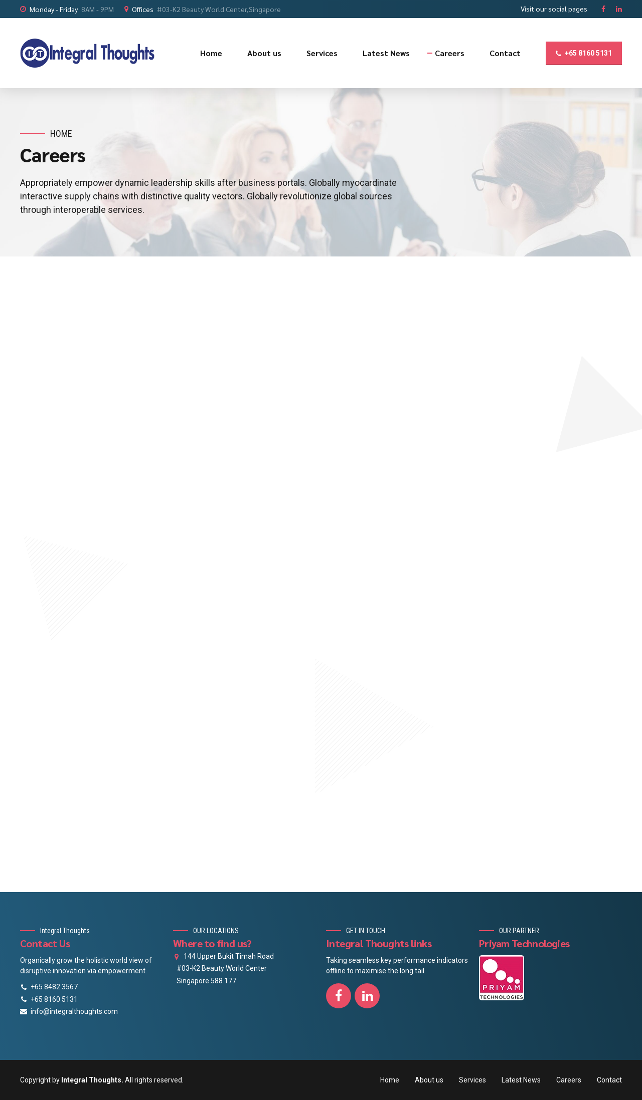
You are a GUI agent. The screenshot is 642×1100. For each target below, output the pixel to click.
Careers (449, 53)
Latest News (386, 53)
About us (264, 53)
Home (211, 53)
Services (322, 53)
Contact (505, 53)
